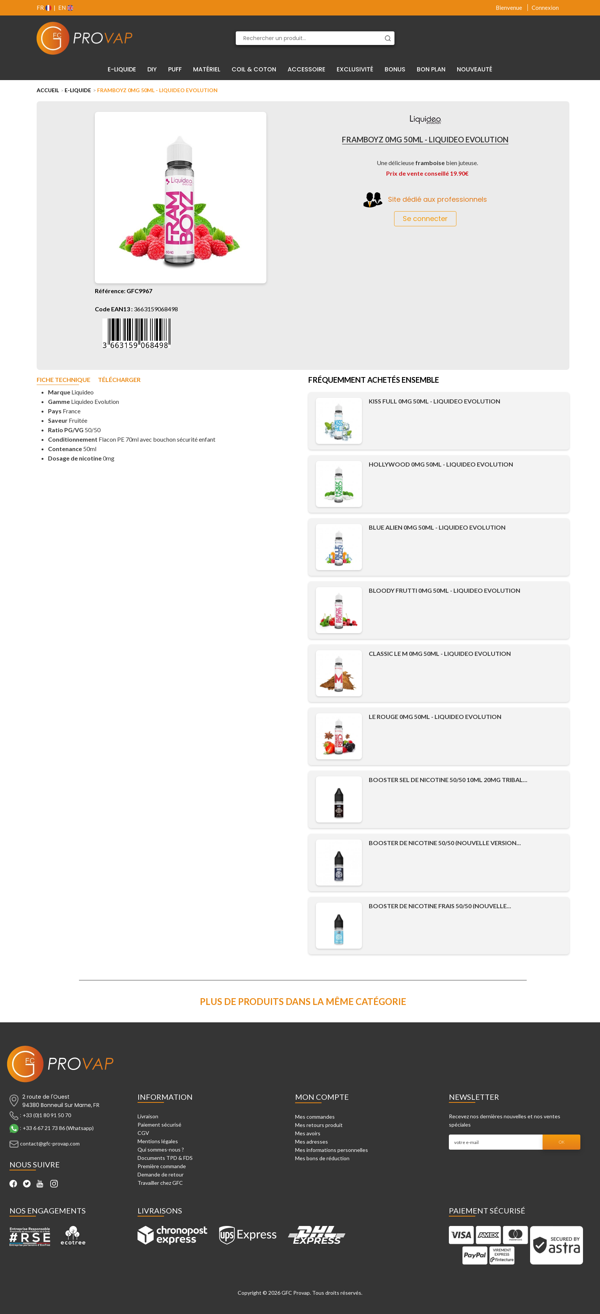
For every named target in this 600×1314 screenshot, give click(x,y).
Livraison (148, 1116)
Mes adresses (311, 1141)
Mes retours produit (319, 1125)
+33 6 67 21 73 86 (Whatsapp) (58, 1128)
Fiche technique (63, 380)
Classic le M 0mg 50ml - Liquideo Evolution (440, 653)
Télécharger (119, 380)
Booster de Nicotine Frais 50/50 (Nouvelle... (440, 905)
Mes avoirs (307, 1133)
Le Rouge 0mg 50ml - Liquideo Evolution (435, 716)
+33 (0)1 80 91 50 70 (47, 1115)
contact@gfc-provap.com (50, 1143)
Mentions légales (158, 1141)
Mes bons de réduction (322, 1158)
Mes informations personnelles (331, 1150)
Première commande (162, 1166)
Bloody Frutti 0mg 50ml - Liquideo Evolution (444, 590)
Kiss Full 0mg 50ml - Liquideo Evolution (434, 401)
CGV (143, 1133)
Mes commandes (315, 1116)
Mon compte (322, 1096)
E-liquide (78, 90)
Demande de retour (161, 1174)
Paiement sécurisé (159, 1124)
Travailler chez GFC (160, 1183)
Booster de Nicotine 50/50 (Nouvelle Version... (445, 842)
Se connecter (425, 218)
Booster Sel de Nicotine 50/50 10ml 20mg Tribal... (448, 779)
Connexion (545, 7)
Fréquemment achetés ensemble (373, 380)
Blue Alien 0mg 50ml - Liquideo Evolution (437, 527)
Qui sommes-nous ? (161, 1149)
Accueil (48, 90)
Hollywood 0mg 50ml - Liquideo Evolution (441, 464)
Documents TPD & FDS (165, 1158)
